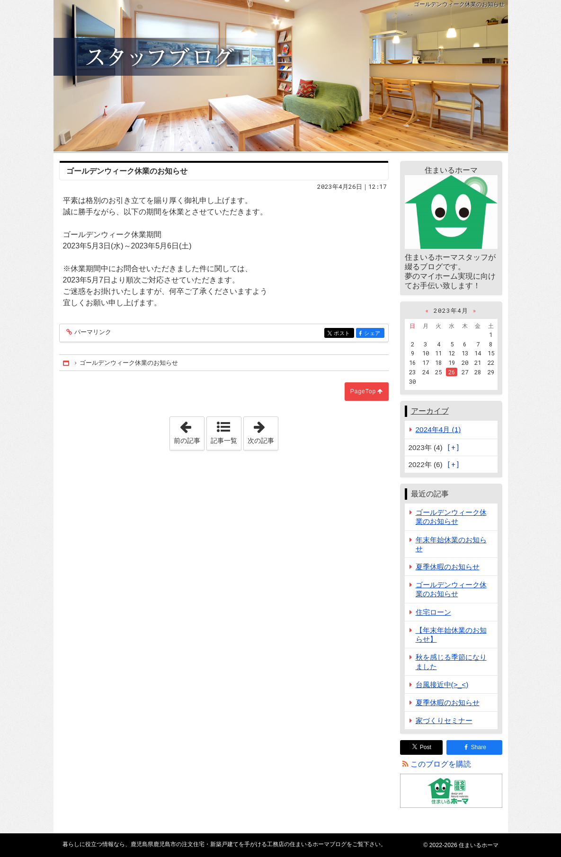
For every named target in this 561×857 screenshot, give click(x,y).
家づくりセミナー (444, 720)
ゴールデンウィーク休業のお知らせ (451, 516)
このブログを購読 (440, 764)
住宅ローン (433, 612)
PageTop (363, 391)
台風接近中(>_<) (442, 684)
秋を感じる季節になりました (451, 661)
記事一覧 (224, 440)
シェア (373, 334)
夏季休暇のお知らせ (448, 567)
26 (451, 372)
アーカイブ (430, 411)
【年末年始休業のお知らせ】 (451, 634)
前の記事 (189, 430)
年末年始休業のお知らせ (451, 544)
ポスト (343, 334)
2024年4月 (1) (438, 429)
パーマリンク (92, 332)
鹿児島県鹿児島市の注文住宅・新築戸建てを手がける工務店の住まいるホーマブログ (280, 75)
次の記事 (263, 430)
